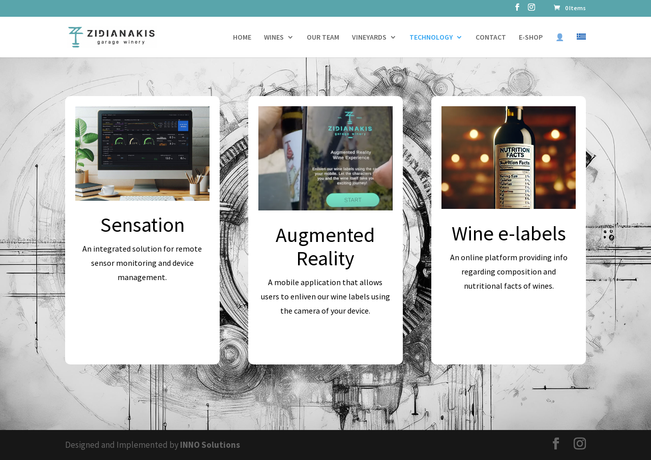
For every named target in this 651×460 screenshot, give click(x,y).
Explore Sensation (142, 308)
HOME (242, 38)
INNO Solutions (210, 444)
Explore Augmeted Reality (325, 341)
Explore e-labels (509, 316)
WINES (274, 38)
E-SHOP (531, 38)
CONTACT (491, 38)
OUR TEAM (323, 38)
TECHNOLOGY (431, 38)
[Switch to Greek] (581, 45)
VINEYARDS (369, 38)
